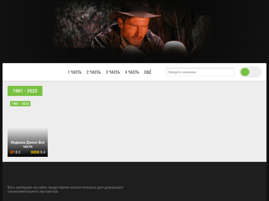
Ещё (147, 72)
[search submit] (229, 72)
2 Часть (94, 72)
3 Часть (113, 72)
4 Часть (132, 72)
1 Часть (75, 72)
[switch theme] (250, 72)
